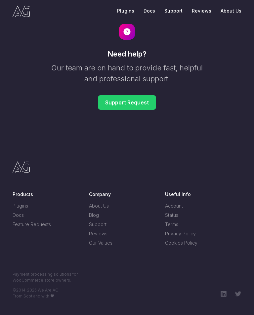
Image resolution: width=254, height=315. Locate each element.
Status (171, 215)
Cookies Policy (181, 243)
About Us (231, 11)
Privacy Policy (180, 233)
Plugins (125, 11)
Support (173, 11)
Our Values (100, 243)
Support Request (127, 102)
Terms (171, 224)
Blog (94, 215)
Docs (149, 11)
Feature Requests (32, 224)
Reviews (201, 11)
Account (174, 206)
